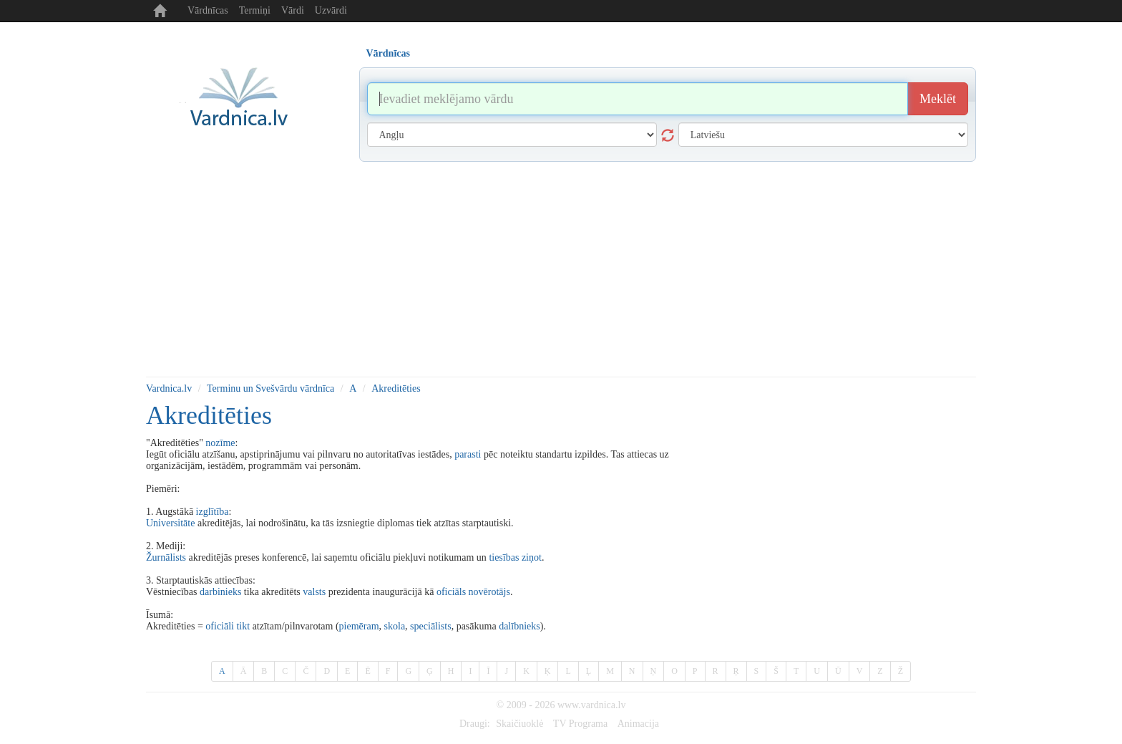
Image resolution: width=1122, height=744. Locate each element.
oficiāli (219, 626)
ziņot (532, 557)
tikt (243, 626)
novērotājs (489, 591)
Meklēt (937, 99)
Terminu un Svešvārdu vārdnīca (270, 388)
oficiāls (451, 591)
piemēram (359, 626)
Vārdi (292, 10)
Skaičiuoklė (519, 723)
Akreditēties (395, 388)
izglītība (212, 511)
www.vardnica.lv (591, 705)
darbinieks (220, 591)
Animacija (638, 723)
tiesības (504, 557)
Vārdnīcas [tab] (388, 53)
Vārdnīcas (207, 10)
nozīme (220, 443)
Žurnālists (166, 557)
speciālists (431, 626)
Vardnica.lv (169, 388)
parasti (467, 454)
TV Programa (580, 723)
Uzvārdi (331, 10)
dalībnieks (519, 626)
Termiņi (254, 10)
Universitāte (170, 523)
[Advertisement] (561, 269)
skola (395, 626)
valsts (314, 591)
